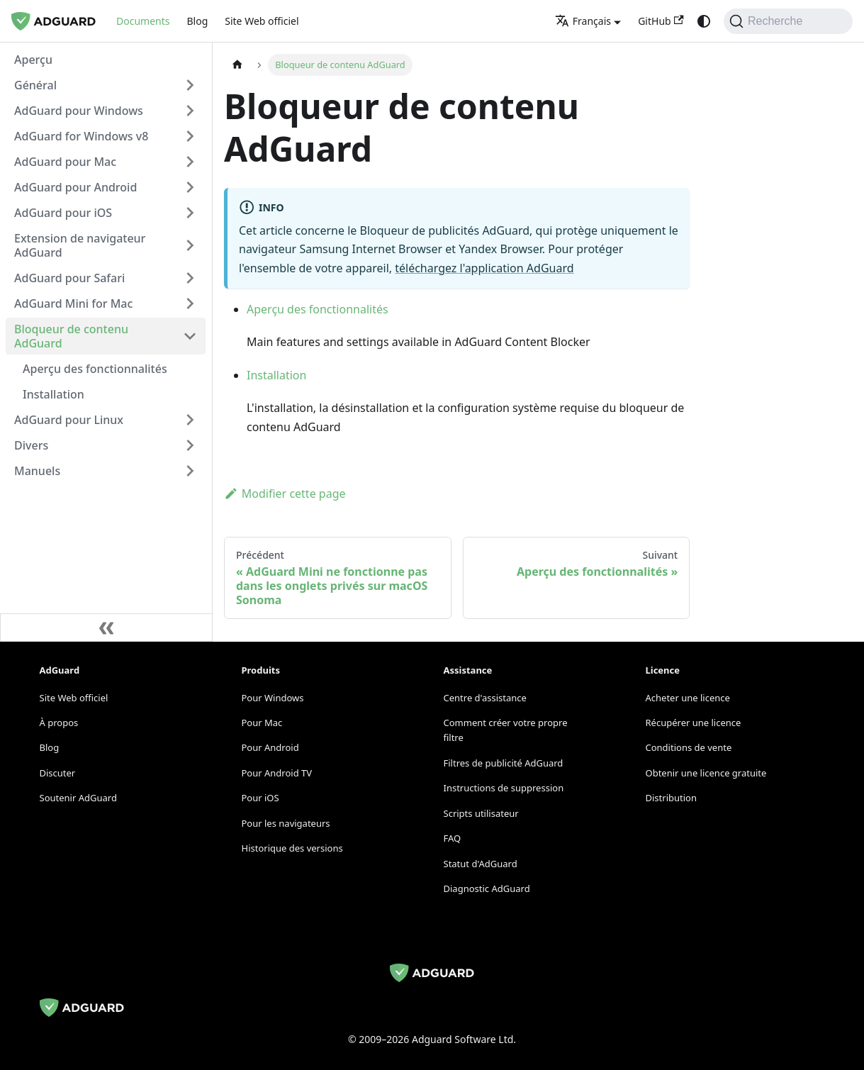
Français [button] (583, 21)
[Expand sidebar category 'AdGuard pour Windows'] (190, 110)
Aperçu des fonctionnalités (317, 309)
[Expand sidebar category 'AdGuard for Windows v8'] (190, 136)
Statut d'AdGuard (480, 863)
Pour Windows (273, 697)
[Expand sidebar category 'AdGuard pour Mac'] (190, 161)
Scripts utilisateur (481, 813)
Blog (197, 21)
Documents (142, 21)
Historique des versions (292, 848)
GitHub (661, 21)
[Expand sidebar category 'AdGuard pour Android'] (190, 187)
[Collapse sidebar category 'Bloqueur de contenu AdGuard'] (190, 336)
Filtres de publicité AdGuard (503, 763)
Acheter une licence (688, 697)
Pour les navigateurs (286, 823)
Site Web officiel (261, 21)
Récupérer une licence (693, 722)
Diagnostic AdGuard (487, 888)
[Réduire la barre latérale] (106, 627)
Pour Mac (262, 722)
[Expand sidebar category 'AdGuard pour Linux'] (190, 419)
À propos (59, 722)
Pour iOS (260, 797)
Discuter (58, 773)
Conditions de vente (689, 747)
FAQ (452, 838)
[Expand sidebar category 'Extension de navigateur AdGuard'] (190, 245)
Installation (276, 375)
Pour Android (270, 747)
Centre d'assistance (485, 697)
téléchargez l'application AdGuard (484, 268)
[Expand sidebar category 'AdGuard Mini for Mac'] (190, 303)
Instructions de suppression (504, 787)
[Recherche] (788, 21)
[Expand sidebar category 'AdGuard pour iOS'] (190, 212)
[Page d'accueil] (237, 65)
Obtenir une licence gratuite (706, 773)
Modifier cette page (285, 493)
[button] (106, 85)
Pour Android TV (277, 773)
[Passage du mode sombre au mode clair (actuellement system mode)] (703, 21)
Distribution (671, 797)
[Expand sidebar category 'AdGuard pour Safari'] (190, 278)
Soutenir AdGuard (78, 797)
